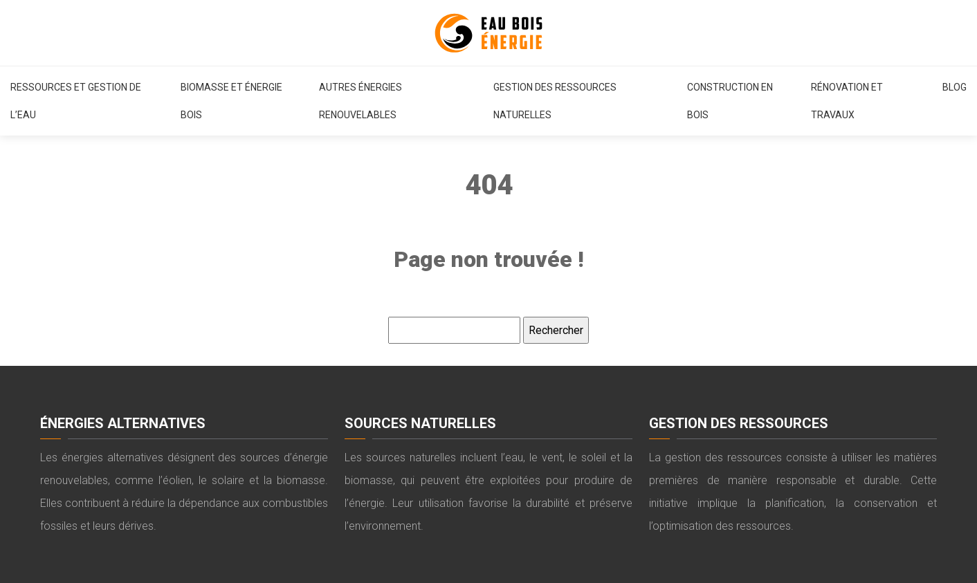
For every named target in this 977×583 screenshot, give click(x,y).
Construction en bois (730, 101)
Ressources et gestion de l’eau (75, 101)
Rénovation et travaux (847, 101)
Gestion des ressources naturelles (555, 101)
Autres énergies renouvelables (360, 101)
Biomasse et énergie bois (231, 101)
